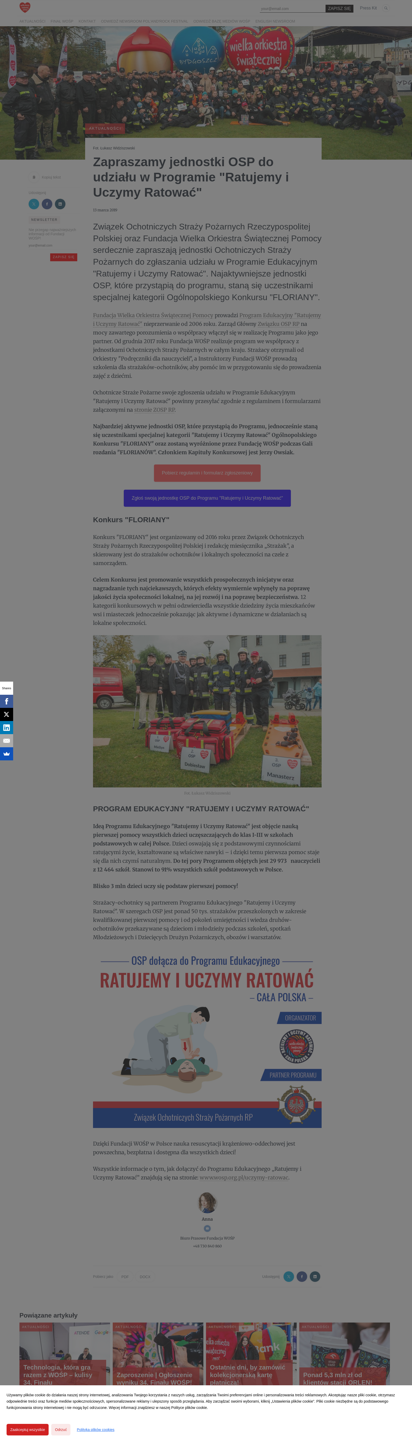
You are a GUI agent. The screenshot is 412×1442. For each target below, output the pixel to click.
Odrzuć (61, 1430)
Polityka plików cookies (95, 1430)
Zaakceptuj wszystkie (27, 1430)
